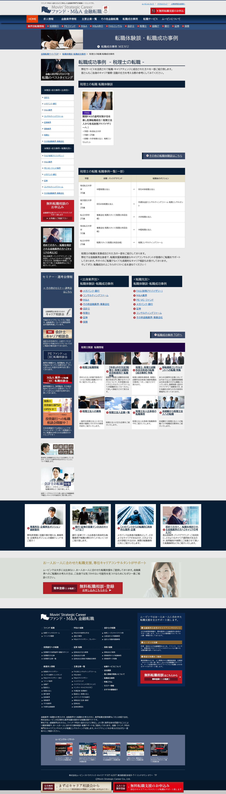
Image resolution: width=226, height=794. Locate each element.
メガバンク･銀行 (91, 291)
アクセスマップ (162, 4)
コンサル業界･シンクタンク (53, 675)
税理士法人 (47, 691)
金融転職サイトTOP (50, 54)
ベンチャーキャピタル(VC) (83, 687)
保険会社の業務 (109, 652)
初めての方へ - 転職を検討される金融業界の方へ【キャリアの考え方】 (182, 529)
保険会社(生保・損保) (81, 700)
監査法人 (47, 687)
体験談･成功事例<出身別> (56, 90)
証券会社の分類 (79, 655)
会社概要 (107, 670)
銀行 (167, 26)
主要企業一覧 (79, 666)
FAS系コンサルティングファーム (85, 671)
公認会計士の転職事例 (112, 636)
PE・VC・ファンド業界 (52, 168)
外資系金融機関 (49, 707)
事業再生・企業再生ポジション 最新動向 (45, 528)
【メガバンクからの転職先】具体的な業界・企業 (136, 528)
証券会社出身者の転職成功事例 (85, 658)
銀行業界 (47, 694)
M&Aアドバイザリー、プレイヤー (85, 639)
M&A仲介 (77, 675)
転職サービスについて (112, 666)
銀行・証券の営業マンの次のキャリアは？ (91, 528)
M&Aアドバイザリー (81, 678)
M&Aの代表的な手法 (81, 633)
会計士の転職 (109, 628)
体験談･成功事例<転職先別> (58, 148)
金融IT (46, 684)
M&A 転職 (78, 628)
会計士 (86, 309)
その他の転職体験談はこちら (165, 155)
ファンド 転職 (49, 628)
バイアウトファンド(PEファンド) (85, 684)
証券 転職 (78, 647)
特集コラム (108, 682)
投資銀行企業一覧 (50, 658)
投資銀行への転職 (51, 647)
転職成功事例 (109, 678)
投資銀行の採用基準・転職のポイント (56, 652)
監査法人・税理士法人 (81, 694)
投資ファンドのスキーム (52, 633)
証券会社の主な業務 (81, 652)
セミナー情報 (109, 686)
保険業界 (47, 129)
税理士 (86, 313)
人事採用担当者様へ (178, 4)
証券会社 (77, 703)
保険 (85, 322)
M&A (86, 300)
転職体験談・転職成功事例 (74, 54)
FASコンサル (115, 26)
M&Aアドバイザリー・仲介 (53, 678)
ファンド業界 (48, 681)
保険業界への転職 (110, 658)
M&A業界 (141, 295)
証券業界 (47, 122)
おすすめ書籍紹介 (111, 689)
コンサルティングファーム (95, 295)
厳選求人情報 (49, 666)
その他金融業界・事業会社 (96, 304)
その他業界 (47, 703)
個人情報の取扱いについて (114, 674)
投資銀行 (54, 26)
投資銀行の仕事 (49, 655)
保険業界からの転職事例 (112, 655)
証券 (85, 317)
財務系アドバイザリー (51, 671)
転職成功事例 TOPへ (169, 335)
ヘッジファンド (79, 681)
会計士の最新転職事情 (112, 639)
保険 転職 (108, 647)
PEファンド (70, 26)
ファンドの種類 (49, 636)
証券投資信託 (78, 707)
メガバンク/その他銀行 (82, 697)
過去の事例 (78, 636)
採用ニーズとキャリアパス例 (114, 633)
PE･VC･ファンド (145, 300)
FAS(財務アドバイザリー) (149, 291)
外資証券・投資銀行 (80, 691)
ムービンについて (148, 4)
